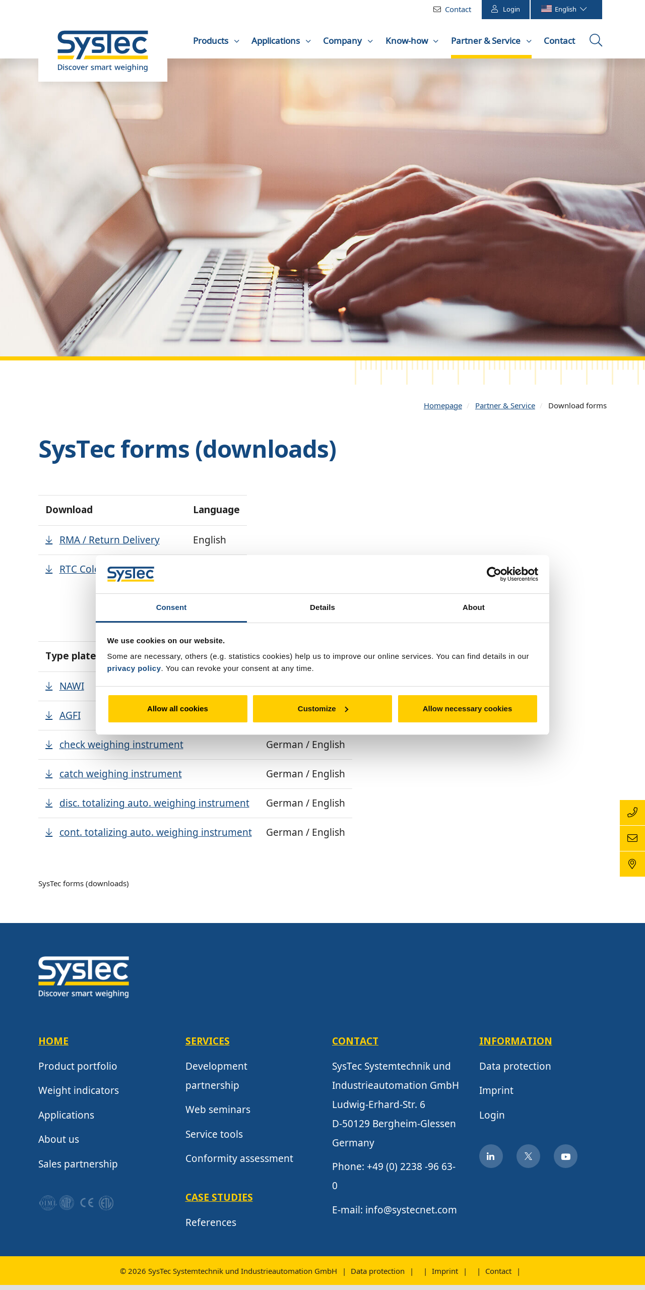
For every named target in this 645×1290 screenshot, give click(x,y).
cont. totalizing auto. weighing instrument (155, 839)
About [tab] (474, 607)
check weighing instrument (121, 751)
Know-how (407, 40)
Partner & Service (487, 40)
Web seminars (217, 1116)
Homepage (443, 412)
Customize (323, 708)
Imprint (496, 1097)
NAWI (71, 693)
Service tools (214, 1141)
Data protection (515, 1073)
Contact (458, 9)
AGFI (70, 722)
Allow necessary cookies (467, 708)
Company (343, 40)
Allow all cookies (177, 708)
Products (211, 40)
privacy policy (134, 668)
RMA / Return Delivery (109, 547)
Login (505, 9)
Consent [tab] (171, 607)
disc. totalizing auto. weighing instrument (154, 810)
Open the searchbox (597, 43)
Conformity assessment (239, 1165)
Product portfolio (77, 1073)
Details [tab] (322, 607)
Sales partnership (78, 1171)
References (210, 1229)
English (563, 9)
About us (58, 1146)
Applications (276, 40)
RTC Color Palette (99, 576)
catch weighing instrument (120, 780)
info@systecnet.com (411, 1216)
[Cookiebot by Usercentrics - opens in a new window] (494, 574)
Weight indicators (78, 1097)
